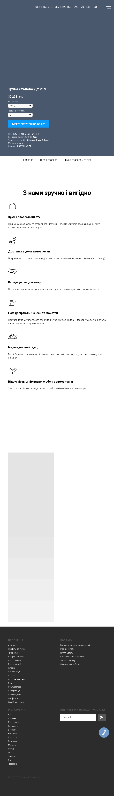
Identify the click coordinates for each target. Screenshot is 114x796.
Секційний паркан (16, 702)
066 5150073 (43, 7)
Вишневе (12, 718)
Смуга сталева (14, 687)
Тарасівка (12, 764)
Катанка (11, 668)
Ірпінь (11, 752)
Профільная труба (16, 649)
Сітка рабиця (14, 691)
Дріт (10, 683)
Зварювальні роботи (69, 664)
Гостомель (12, 741)
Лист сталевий (14, 664)
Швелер (11, 676)
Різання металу (67, 649)
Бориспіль (12, 726)
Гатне (10, 760)
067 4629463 (62, 7)
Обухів (11, 749)
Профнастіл (13, 698)
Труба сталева (48, 159)
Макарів (12, 745)
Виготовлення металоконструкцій (75, 645)
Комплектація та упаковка (72, 657)
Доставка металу (67, 660)
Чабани (11, 756)
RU (95, 7)
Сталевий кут (14, 672)
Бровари (12, 730)
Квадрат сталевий (16, 657)
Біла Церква (13, 722)
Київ (10, 714)
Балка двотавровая (16, 679)
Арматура (12, 645)
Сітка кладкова (14, 695)
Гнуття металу (66, 653)
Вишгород (12, 737)
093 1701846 (82, 7)
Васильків (12, 733)
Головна (28, 159)
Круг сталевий (14, 660)
